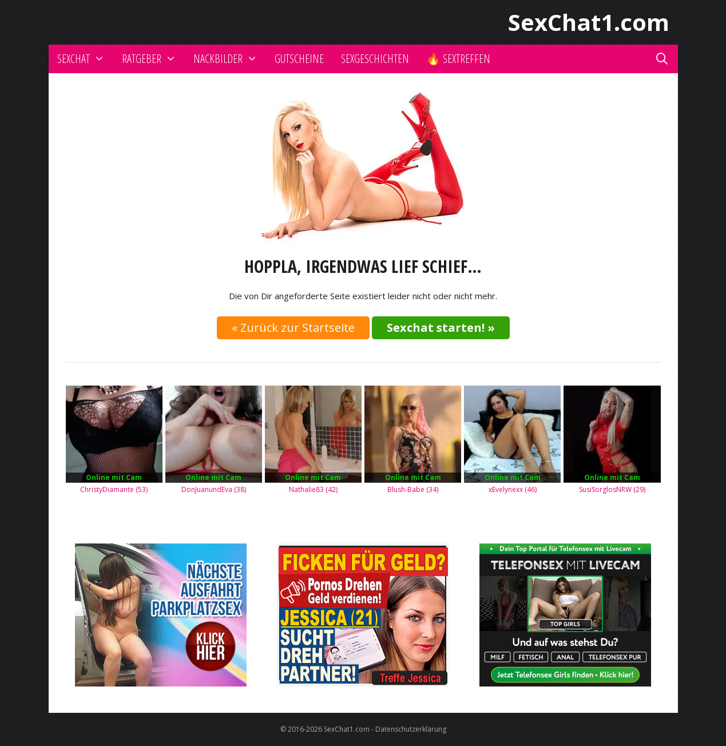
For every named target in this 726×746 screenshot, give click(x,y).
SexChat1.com (588, 22)
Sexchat (85, 59)
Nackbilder (229, 59)
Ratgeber (153, 59)
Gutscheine (299, 58)
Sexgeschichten (375, 58)
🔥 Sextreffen (458, 58)
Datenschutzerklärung (410, 729)
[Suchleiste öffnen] (662, 59)
